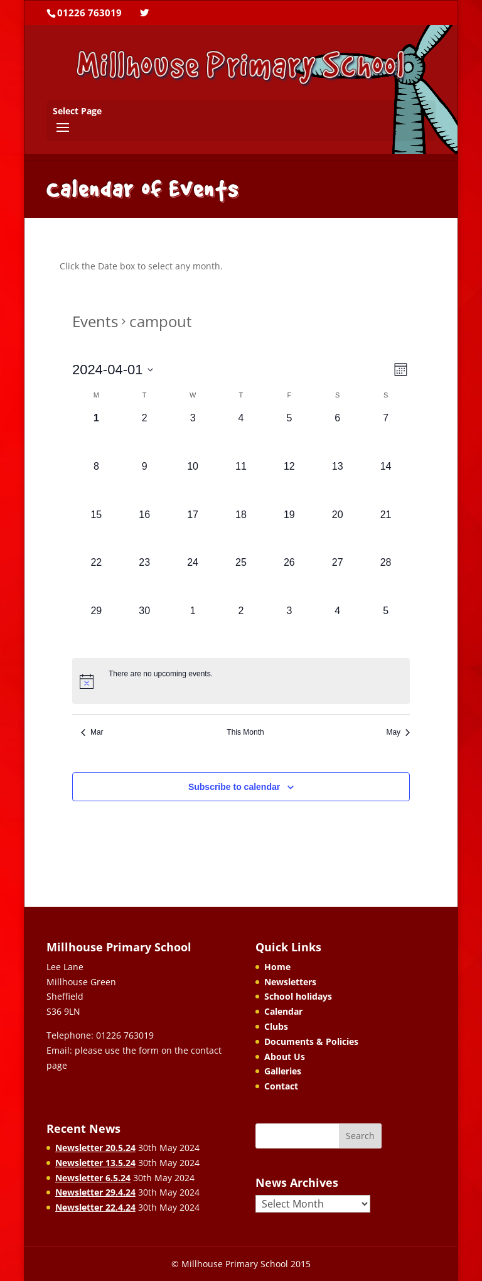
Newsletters (290, 982)
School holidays (298, 996)
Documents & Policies (311, 1041)
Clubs (276, 1026)
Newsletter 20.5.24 (95, 1148)
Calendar (283, 1011)
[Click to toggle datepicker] (113, 369)
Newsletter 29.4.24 (95, 1192)
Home (277, 967)
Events (95, 321)
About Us (284, 1056)
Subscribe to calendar (234, 787)
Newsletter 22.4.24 (95, 1207)
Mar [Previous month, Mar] (92, 732)
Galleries (282, 1071)
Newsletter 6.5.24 (93, 1178)
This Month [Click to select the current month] (245, 732)
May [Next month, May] (398, 732)
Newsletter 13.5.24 (95, 1163)
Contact (281, 1086)
